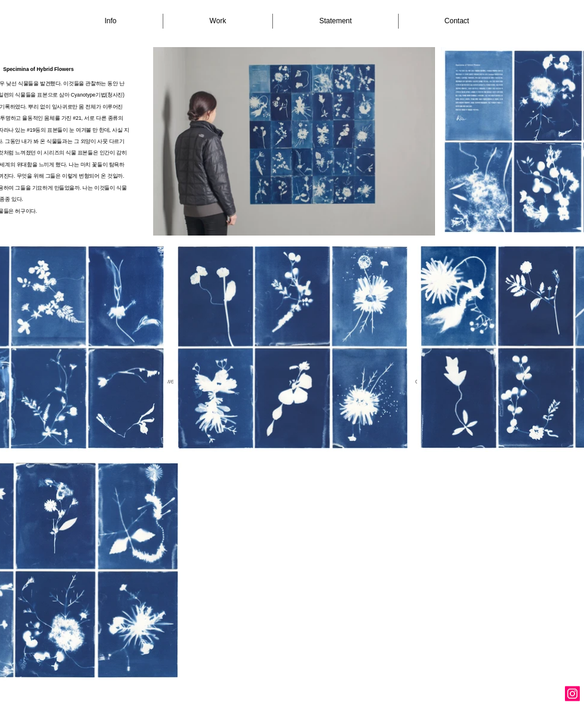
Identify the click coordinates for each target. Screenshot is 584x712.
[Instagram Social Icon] (572, 693)
